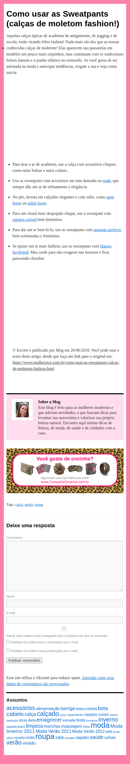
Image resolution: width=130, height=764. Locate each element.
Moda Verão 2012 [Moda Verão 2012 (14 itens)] (88, 731)
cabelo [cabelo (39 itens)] (15, 714)
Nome (10, 596)
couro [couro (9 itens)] (113, 715)
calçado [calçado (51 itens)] (48, 713)
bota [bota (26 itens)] (103, 708)
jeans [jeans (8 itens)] (21, 726)
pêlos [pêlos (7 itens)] (9, 737)
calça (19, 504)
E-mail (10, 613)
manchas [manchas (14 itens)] (52, 726)
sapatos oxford (25, 219)
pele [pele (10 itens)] (108, 732)
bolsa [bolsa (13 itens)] (92, 708)
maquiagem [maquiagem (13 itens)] (71, 726)
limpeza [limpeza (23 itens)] (34, 726)
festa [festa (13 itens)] (81, 720)
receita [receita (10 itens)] (19, 738)
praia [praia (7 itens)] (116, 731)
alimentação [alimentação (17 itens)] (48, 708)
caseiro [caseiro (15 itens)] (91, 714)
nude (107, 180)
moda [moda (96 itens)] (100, 725)
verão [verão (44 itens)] (13, 742)
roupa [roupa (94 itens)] (45, 736)
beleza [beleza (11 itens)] (81, 709)
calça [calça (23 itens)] (30, 714)
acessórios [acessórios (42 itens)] (20, 708)
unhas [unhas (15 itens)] (110, 737)
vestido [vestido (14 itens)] (29, 743)
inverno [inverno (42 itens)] (108, 719)
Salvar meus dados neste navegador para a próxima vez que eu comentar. (57, 636)
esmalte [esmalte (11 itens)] (69, 720)
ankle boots (37, 203)
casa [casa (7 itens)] (63, 714)
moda (29, 504)
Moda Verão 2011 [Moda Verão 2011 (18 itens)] (53, 731)
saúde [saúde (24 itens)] (97, 737)
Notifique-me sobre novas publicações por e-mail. (44, 651)
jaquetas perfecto (107, 230)
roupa (39, 504)
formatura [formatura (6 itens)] (92, 720)
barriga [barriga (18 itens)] (68, 708)
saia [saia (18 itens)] (59, 737)
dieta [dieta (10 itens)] (32, 720)
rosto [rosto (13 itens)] (30, 737)
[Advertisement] (65, 117)
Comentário (14, 538)
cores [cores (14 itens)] (104, 714)
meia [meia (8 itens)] (86, 726)
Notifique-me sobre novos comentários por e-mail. (45, 642)
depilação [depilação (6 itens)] (12, 720)
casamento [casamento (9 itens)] (75, 715)
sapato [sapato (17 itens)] (82, 737)
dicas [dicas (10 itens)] (23, 720)
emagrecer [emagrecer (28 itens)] (49, 720)
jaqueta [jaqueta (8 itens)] (11, 726)
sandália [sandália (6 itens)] (69, 737)
